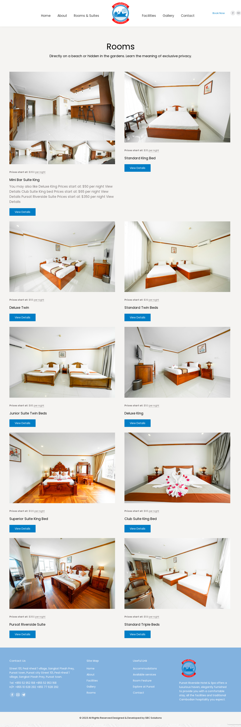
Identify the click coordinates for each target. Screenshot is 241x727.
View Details (22, 215)
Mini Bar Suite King (24, 183)
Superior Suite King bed (28, 522)
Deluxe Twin (19, 311)
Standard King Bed (140, 158)
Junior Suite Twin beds (28, 416)
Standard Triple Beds (142, 627)
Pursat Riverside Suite (27, 627)
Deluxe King (133, 416)
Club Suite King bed (140, 522)
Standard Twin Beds (141, 311)
